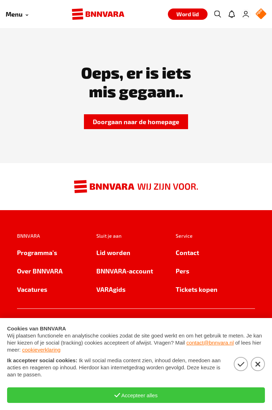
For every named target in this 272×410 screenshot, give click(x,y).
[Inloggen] (246, 14)
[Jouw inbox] (231, 14)
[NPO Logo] (261, 14)
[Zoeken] (217, 14)
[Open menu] (17, 14)
